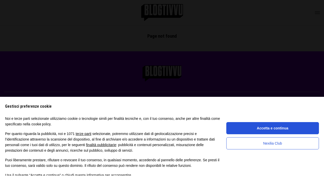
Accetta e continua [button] (272, 128)
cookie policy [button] (41, 124)
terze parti (83, 134)
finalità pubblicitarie (101, 145)
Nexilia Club (272, 143)
